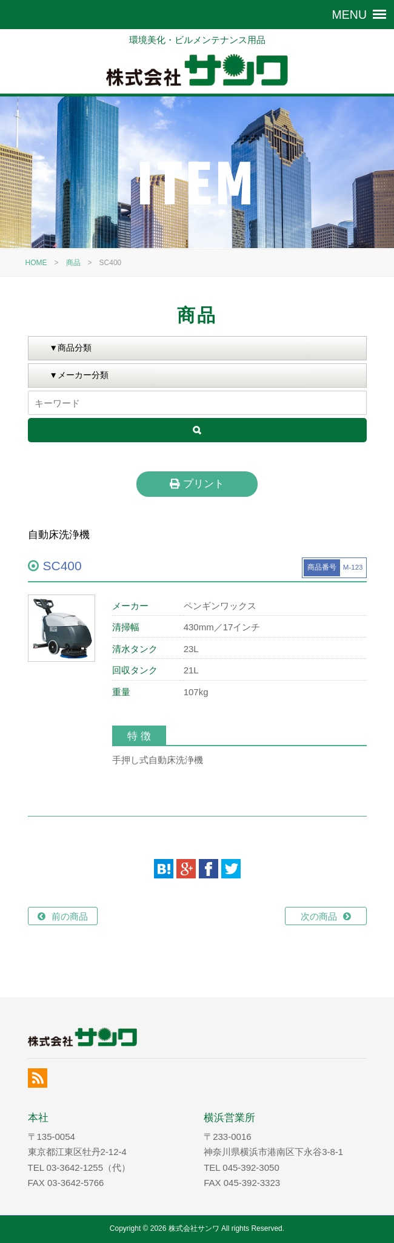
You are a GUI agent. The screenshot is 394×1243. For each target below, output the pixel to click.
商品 (73, 262)
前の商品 (70, 916)
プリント (197, 483)
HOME (36, 262)
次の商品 (319, 916)
